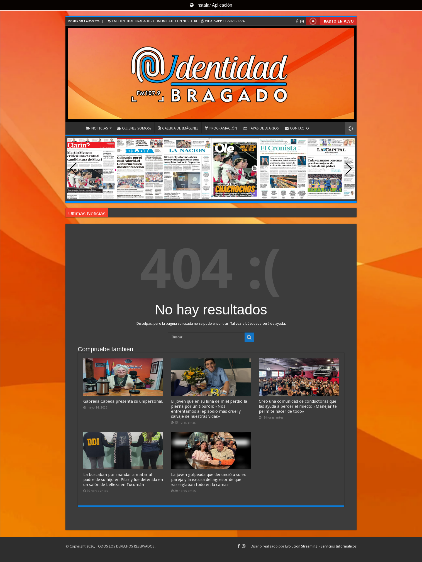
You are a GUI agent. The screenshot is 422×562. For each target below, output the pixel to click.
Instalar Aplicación (211, 5)
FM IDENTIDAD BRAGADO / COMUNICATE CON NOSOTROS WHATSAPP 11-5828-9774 (176, 21)
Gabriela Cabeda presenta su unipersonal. (123, 401)
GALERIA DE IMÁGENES (178, 128)
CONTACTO (297, 128)
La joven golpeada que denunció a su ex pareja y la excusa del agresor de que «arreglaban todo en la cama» (208, 479)
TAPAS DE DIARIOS (261, 128)
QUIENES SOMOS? (134, 128)
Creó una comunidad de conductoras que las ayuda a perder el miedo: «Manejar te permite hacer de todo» (298, 406)
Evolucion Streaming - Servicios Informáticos (321, 546)
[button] (348, 169)
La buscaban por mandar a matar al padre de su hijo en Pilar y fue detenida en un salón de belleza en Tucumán (123, 479)
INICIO (75, 127)
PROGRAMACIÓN (221, 128)
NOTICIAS (97, 128)
